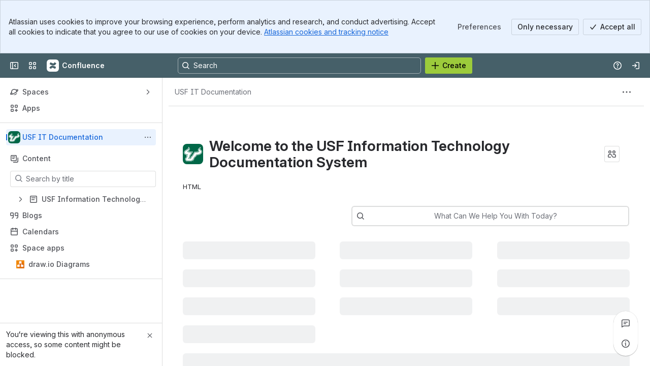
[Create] (448, 65)
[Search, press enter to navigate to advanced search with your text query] (299, 65)
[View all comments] (626, 323)
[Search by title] (89, 179)
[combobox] (389, 216)
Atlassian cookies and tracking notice (326, 31)
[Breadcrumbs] (213, 92)
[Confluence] (76, 65)
